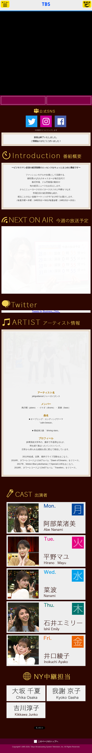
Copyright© (16, 747)
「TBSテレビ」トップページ (46, 4)
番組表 (87, 4)
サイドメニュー (5, 4)
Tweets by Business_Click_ (46, 311)
